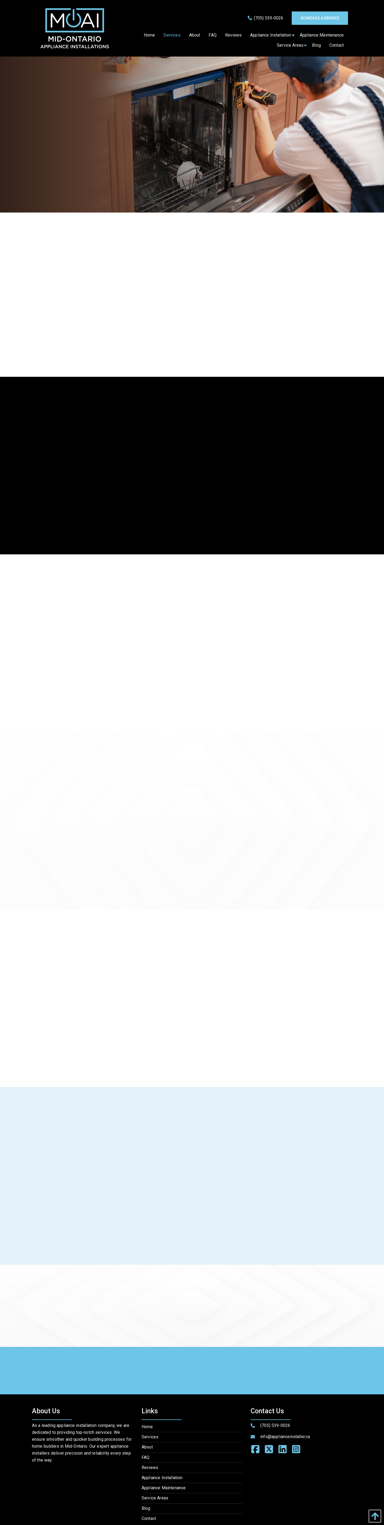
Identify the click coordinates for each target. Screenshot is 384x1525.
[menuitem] (149, 35)
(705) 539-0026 (265, 18)
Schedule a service (320, 18)
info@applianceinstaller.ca (285, 1436)
